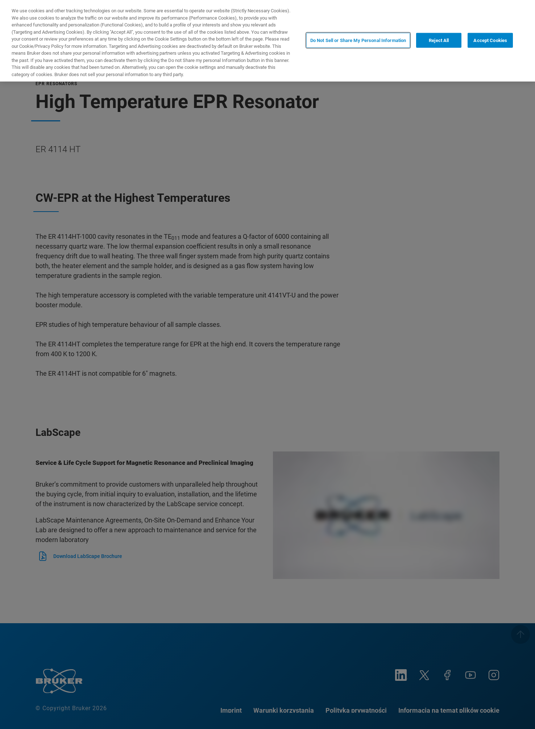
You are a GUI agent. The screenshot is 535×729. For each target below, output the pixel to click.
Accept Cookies (490, 40)
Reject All (439, 40)
